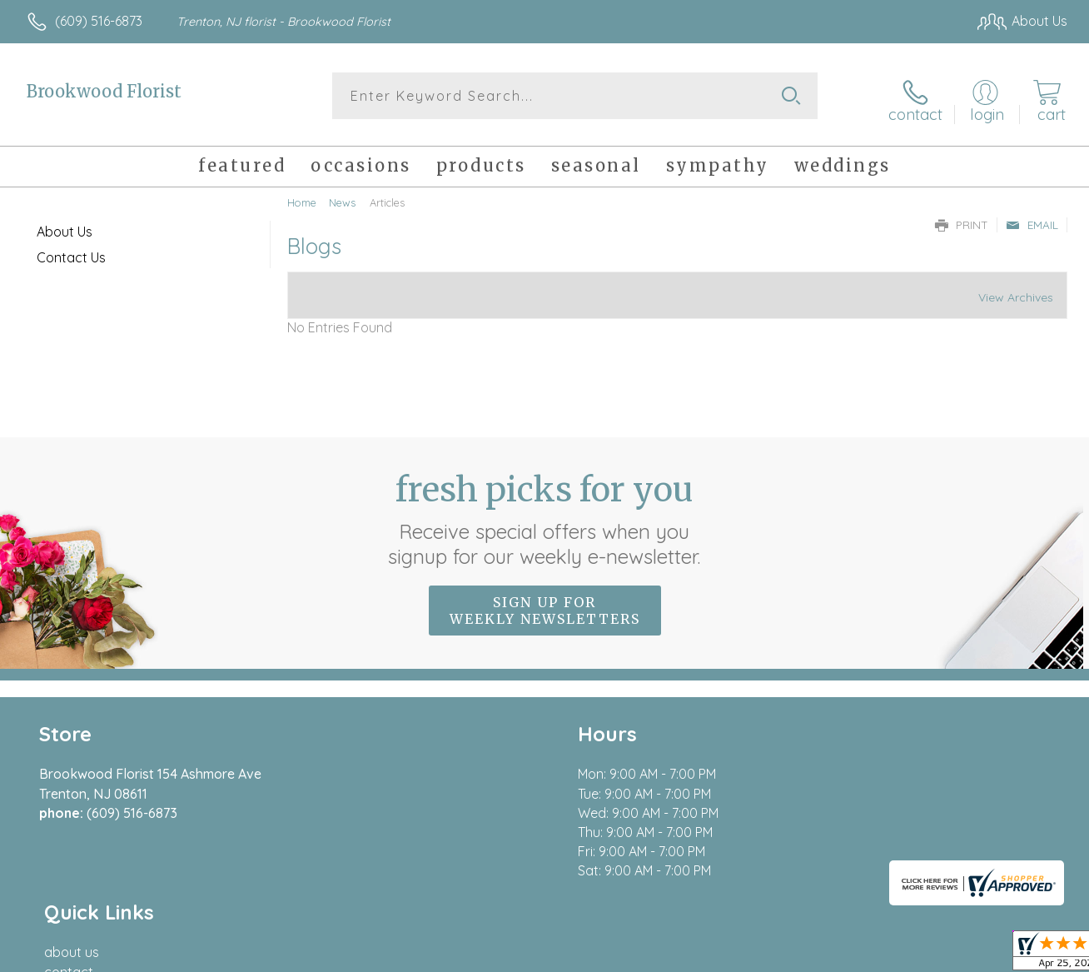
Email (1032, 218)
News (342, 195)
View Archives (1015, 291)
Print (961, 218)
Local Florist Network (916, 955)
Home (301, 195)
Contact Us (71, 250)
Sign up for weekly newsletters (545, 604)
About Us (64, 225)
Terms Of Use (699, 955)
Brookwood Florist (104, 91)
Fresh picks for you (545, 512)
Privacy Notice (798, 955)
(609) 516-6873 (98, 20)
